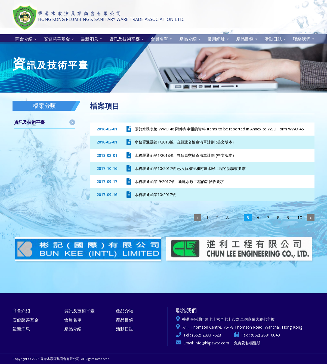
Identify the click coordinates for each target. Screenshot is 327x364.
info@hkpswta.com (212, 342)
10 (300, 217)
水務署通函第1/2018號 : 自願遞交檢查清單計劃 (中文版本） (185, 155)
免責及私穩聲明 (247, 342)
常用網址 (216, 39)
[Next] (310, 217)
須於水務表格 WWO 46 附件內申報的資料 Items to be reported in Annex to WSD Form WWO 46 (219, 128)
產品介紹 (188, 39)
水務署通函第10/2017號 (155, 194)
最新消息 (89, 39)
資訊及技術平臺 (124, 39)
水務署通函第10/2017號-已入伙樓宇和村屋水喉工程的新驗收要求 (190, 168)
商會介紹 (24, 39)
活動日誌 (273, 39)
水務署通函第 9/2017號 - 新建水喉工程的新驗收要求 (179, 181)
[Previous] (197, 217)
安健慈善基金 (57, 39)
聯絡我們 (301, 39)
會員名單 (159, 39)
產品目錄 (245, 39)
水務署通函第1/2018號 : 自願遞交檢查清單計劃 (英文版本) (184, 142)
